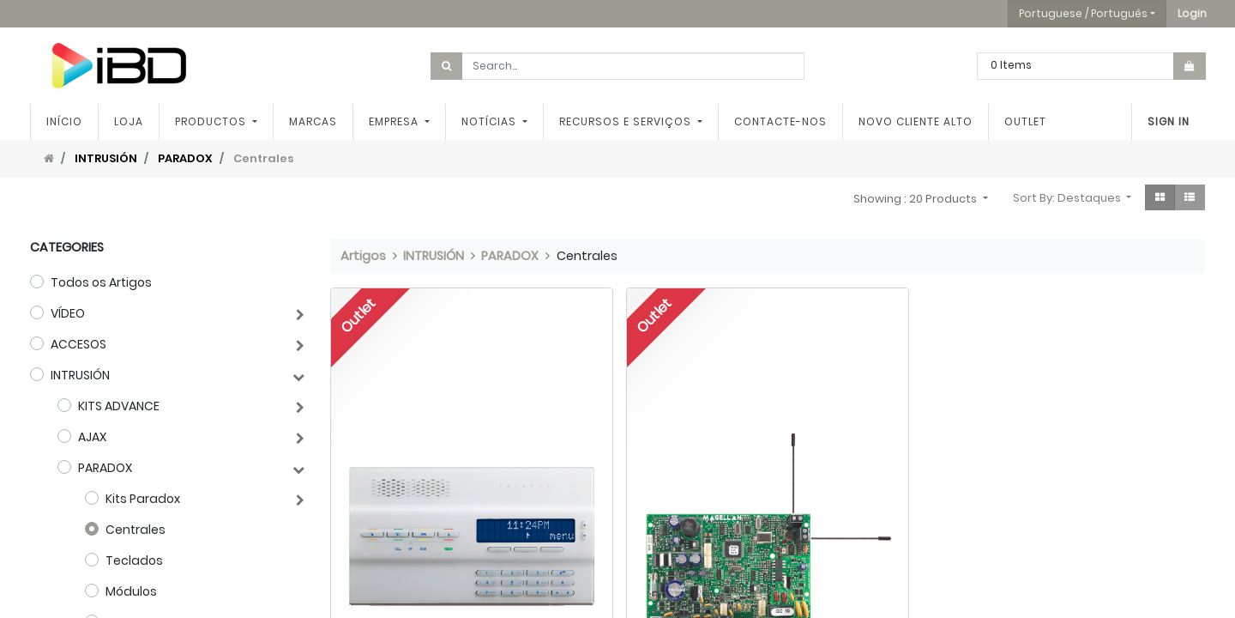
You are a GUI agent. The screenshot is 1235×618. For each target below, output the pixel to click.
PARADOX (185, 158)
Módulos (131, 591)
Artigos (363, 255)
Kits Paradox (142, 498)
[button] (1192, 13)
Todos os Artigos (101, 282)
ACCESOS (78, 344)
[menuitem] (64, 122)
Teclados (134, 560)
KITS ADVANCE (119, 406)
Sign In (1169, 121)
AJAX (92, 436)
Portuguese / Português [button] (1083, 13)
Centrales (135, 529)
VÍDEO (68, 313)
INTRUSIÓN (106, 158)
